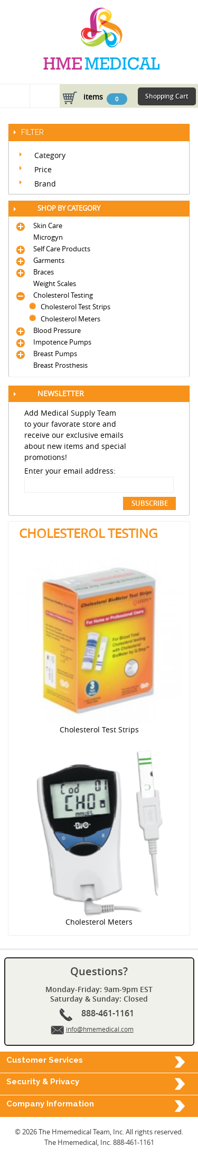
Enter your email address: (70, 471)
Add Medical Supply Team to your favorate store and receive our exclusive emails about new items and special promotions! (75, 435)
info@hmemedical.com (100, 1029)
